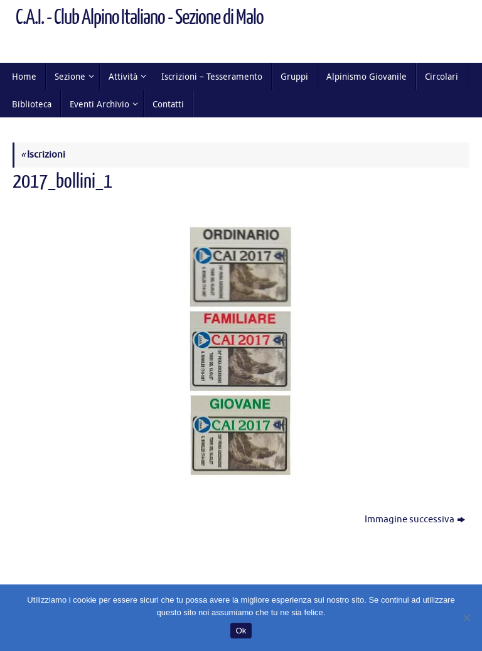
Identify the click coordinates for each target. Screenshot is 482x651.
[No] (466, 617)
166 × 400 (144, 203)
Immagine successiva (415, 519)
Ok (240, 630)
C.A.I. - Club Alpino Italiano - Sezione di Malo (140, 17)
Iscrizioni (43, 155)
